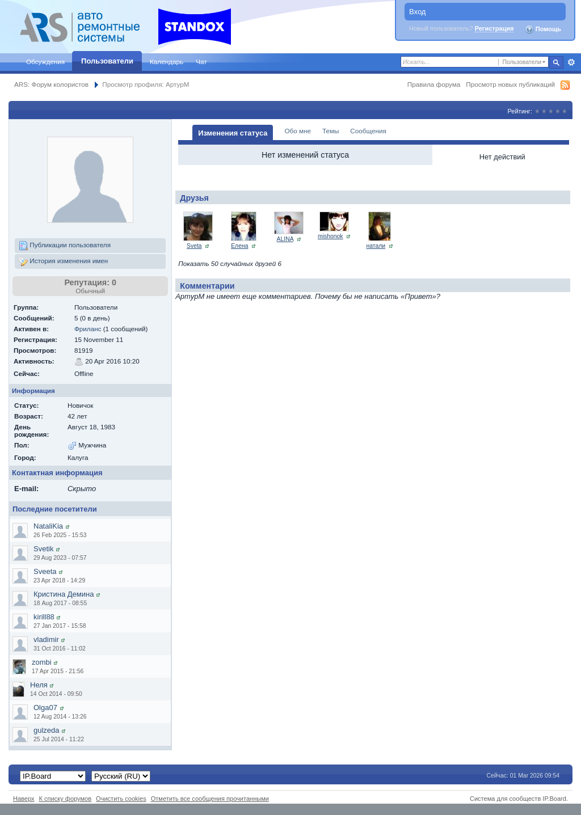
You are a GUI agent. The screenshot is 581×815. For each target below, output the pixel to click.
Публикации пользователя (65, 245)
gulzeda (46, 730)
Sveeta (44, 571)
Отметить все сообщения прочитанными (210, 798)
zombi (42, 662)
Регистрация (494, 28)
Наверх (24, 798)
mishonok (330, 236)
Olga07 (45, 707)
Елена (239, 246)
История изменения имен (63, 261)
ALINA (285, 239)
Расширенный (571, 62)
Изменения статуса (232, 133)
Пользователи (107, 61)
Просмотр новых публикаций (510, 84)
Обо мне (297, 130)
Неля (39, 685)
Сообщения (368, 130)
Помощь (543, 29)
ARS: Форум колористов (51, 84)
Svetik (43, 548)
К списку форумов (65, 798)
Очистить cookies (121, 798)
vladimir (46, 639)
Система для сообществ (505, 798)
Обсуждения (45, 61)
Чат (201, 61)
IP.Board (554, 798)
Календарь (166, 61)
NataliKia (48, 526)
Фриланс (88, 328)
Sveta (194, 246)
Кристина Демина (63, 594)
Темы (330, 130)
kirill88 (43, 617)
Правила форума (433, 84)
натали (376, 246)
